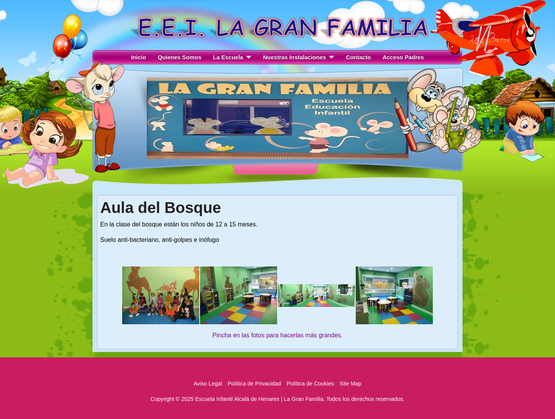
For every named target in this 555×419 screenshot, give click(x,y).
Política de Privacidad (254, 383)
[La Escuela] (247, 57)
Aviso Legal (207, 383)
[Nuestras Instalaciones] (330, 57)
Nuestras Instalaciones (294, 57)
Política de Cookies (310, 383)
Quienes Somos (179, 57)
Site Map (351, 383)
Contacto (358, 57)
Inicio (138, 57)
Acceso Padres (403, 57)
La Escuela (228, 57)
